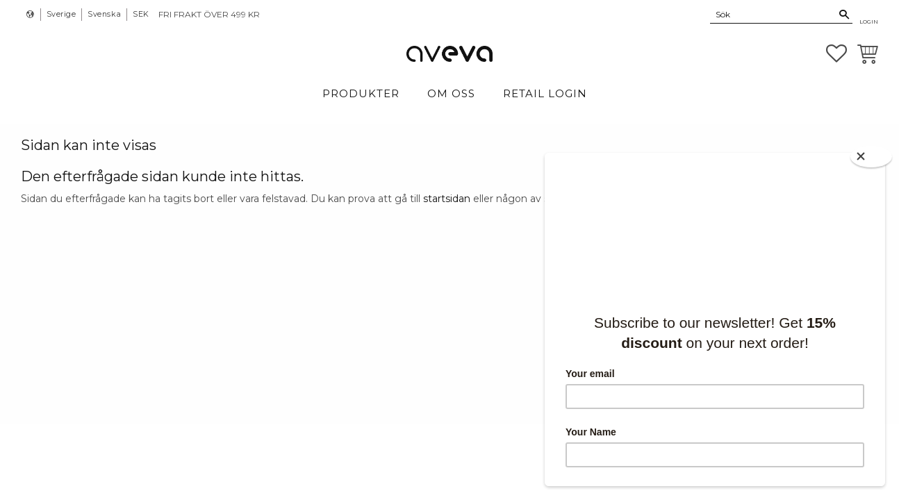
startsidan (446, 198)
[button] (836, 53)
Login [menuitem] (868, 21)
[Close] (871, 156)
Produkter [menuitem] (360, 93)
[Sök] (844, 15)
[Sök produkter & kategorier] (773, 14)
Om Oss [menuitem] (451, 93)
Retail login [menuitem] (545, 93)
